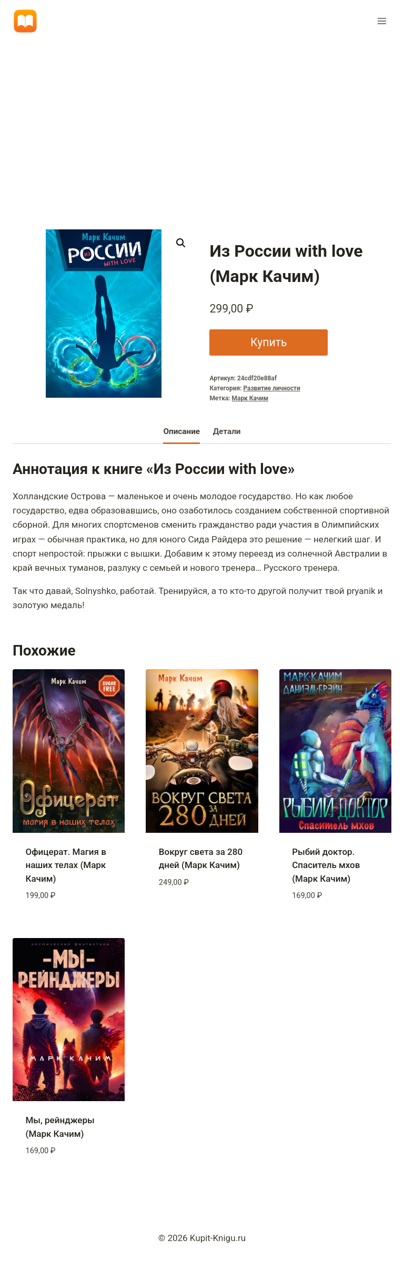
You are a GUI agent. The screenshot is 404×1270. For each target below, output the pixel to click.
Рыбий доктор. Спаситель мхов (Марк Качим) (326, 865)
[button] (180, 243)
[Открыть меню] (381, 21)
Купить (268, 342)
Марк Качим (250, 398)
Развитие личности (271, 388)
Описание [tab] (181, 431)
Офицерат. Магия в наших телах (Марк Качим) (66, 865)
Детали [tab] (227, 431)
